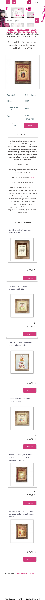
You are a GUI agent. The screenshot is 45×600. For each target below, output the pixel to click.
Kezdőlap (11, 29)
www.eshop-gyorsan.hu (25, 573)
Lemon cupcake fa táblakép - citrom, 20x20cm (20, 400)
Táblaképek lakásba (29, 31)
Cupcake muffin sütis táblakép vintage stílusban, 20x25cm (20, 343)
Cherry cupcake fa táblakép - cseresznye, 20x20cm (20, 287)
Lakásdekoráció (23, 29)
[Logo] (21, 11)
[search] (37, 20)
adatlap (31, 177)
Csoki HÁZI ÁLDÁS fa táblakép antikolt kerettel (20, 231)
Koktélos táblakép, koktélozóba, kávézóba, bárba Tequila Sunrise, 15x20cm (21, 514)
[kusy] (10, 125)
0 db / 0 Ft (35, 3)
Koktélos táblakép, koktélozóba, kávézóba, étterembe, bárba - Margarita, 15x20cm (21, 457)
